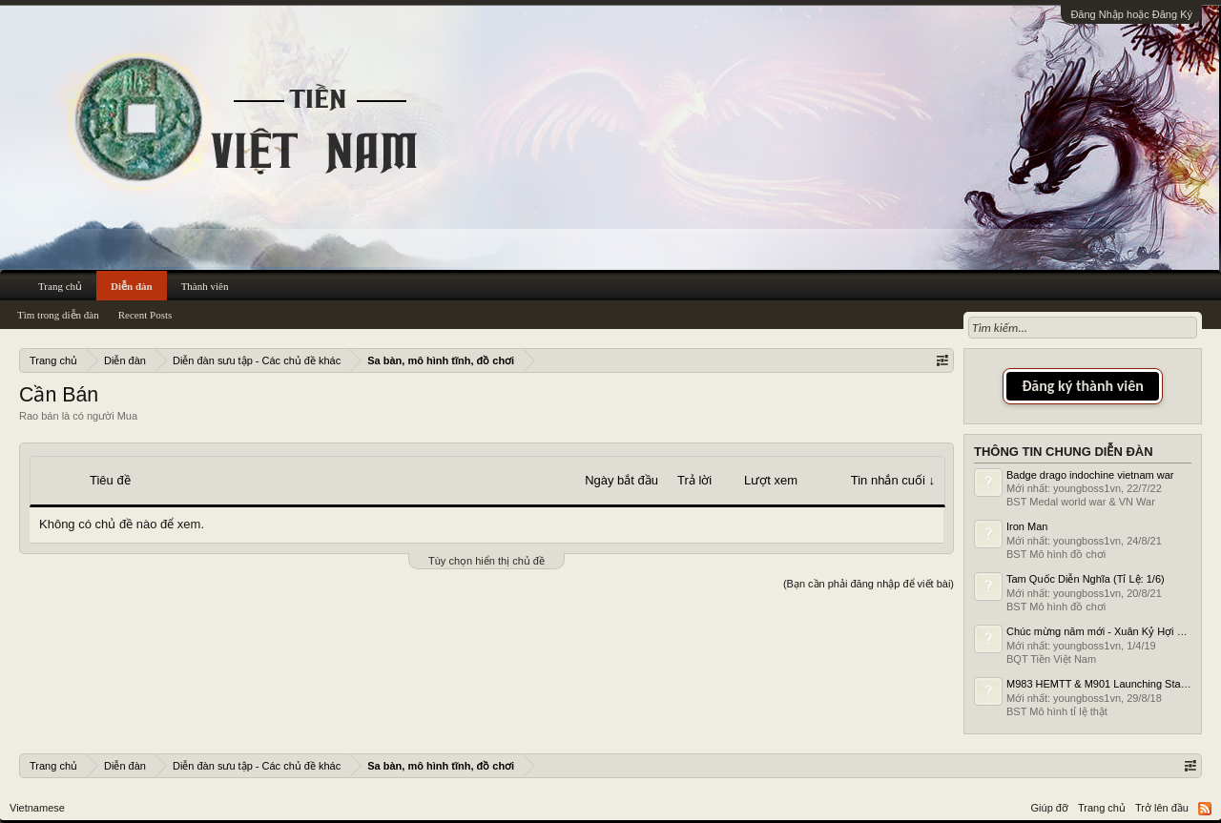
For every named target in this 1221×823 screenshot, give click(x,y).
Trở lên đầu (1162, 807)
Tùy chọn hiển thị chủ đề (486, 560)
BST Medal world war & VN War (1080, 501)
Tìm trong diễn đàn (58, 314)
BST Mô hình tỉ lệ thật (1056, 711)
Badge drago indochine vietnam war (1090, 475)
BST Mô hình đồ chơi (1056, 554)
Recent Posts (145, 314)
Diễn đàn (132, 286)
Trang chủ (60, 286)
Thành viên (205, 286)
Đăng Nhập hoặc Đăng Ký (1131, 14)
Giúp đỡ (1049, 807)
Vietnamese (37, 807)
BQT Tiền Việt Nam (1051, 659)
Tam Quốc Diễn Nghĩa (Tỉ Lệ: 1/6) (1085, 579)
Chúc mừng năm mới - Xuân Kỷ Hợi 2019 (1103, 631)
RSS (1204, 808)
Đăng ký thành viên (1083, 386)
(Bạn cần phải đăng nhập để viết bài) (868, 583)
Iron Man (1026, 526)
